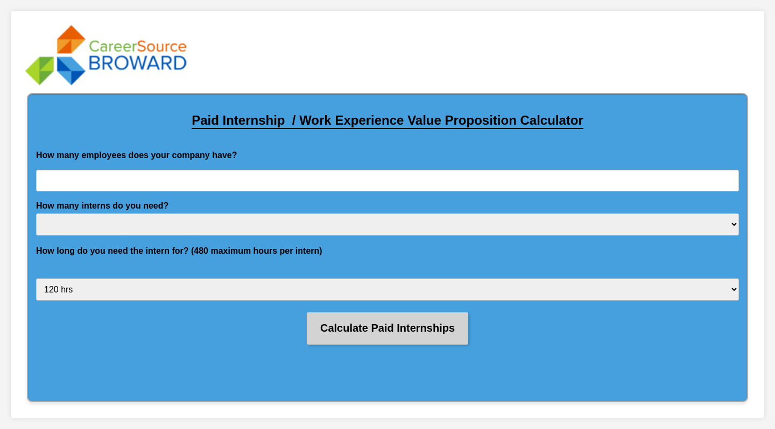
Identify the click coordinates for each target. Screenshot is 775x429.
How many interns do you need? (102, 205)
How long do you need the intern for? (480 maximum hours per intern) (179, 250)
